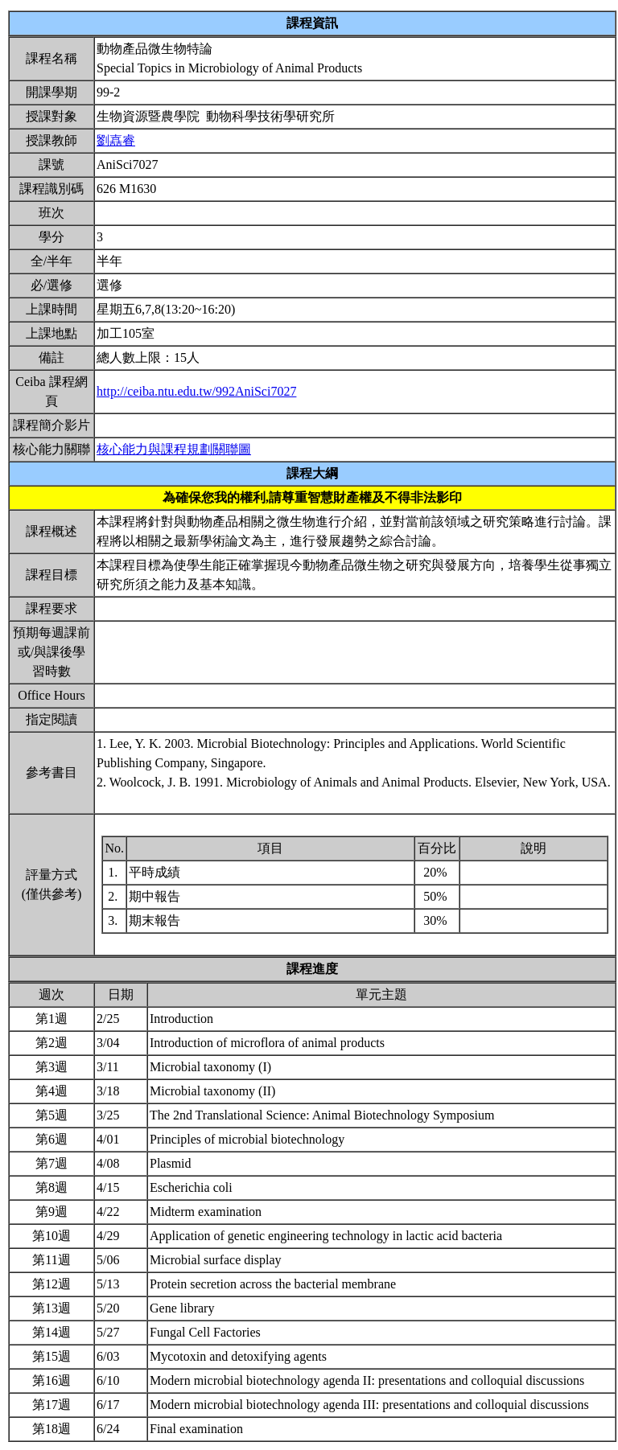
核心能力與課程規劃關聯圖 (174, 449)
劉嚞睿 (116, 140)
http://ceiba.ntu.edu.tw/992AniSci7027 (196, 391)
